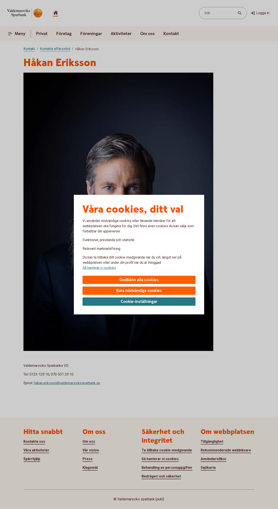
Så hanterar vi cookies (99, 268)
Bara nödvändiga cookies (139, 291)
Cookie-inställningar (139, 301)
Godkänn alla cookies (139, 280)
